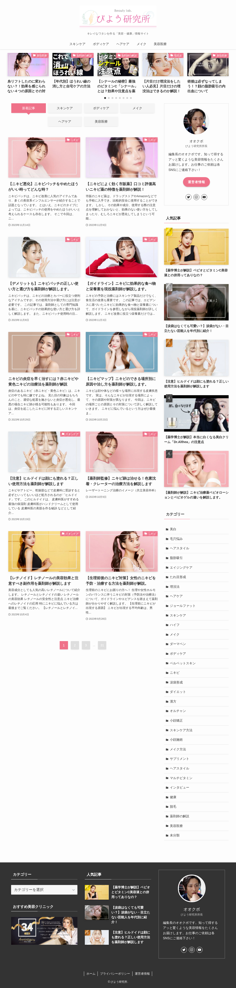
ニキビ (175, 672)
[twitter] (189, 197)
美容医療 (176, 826)
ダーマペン (178, 644)
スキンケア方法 (181, 730)
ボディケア (178, 653)
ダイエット (178, 692)
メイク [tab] (137, 108)
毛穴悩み (176, 539)
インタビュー (179, 787)
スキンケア (178, 615)
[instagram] (196, 197)
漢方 (173, 701)
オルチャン (178, 711)
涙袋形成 (176, 682)
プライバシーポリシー (115, 973)
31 (102, 645)
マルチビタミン (181, 778)
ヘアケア (176, 596)
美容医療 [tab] (101, 121)
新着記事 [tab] (28, 108)
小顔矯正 (176, 720)
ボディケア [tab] (101, 108)
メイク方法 (178, 749)
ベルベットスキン (183, 663)
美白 (173, 529)
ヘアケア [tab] (64, 121)
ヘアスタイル (179, 548)
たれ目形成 (178, 577)
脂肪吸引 (176, 558)
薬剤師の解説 (179, 816)
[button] (105, 98)
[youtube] (204, 197)
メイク (175, 634)
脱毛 (173, 806)
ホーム (90, 973)
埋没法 (175, 586)
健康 (173, 797)
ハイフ (175, 625)
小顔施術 (176, 739)
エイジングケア (181, 567)
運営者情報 (196, 182)
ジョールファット (183, 606)
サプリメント (179, 758)
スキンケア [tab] (65, 108)
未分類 (175, 835)
